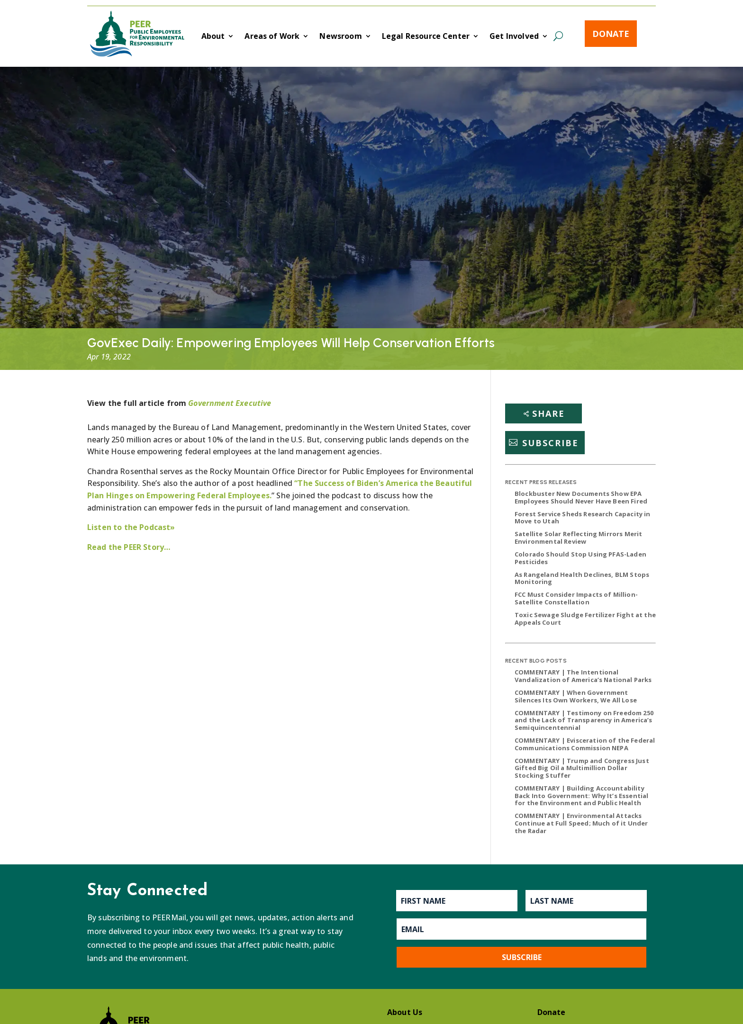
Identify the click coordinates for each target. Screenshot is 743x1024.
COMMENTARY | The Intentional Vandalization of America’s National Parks (583, 676)
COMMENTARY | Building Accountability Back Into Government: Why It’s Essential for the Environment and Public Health (581, 795)
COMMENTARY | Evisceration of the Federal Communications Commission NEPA (585, 744)
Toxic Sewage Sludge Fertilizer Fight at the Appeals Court (585, 619)
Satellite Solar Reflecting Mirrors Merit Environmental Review (578, 538)
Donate (610, 33)
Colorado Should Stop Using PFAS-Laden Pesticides (580, 558)
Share (548, 413)
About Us (404, 1012)
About (213, 37)
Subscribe (550, 442)
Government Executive (229, 403)
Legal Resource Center (426, 37)
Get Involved (514, 37)
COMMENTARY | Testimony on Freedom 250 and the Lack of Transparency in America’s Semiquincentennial (584, 720)
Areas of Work (272, 37)
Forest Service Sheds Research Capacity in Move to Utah (583, 518)
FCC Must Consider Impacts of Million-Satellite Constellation (576, 598)
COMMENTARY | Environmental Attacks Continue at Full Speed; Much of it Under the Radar (581, 823)
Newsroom (340, 37)
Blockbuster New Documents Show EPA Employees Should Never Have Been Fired (581, 497)
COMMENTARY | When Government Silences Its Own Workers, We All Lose (576, 696)
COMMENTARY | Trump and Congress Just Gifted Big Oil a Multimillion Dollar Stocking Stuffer (582, 768)
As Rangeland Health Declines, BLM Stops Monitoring (582, 578)
